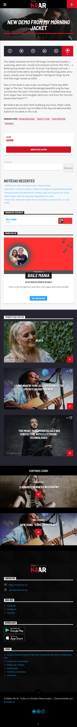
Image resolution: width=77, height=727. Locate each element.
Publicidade (12, 668)
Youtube (11, 612)
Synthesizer (58, 119)
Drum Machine (26, 119)
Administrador (12, 358)
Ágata (39, 340)
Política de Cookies (15, 665)
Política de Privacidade (17, 661)
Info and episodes (38, 298)
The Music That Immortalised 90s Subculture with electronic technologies (39, 434)
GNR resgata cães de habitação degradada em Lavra (29, 196)
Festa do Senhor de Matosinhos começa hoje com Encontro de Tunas (37, 192)
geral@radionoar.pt (18, 590)
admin (9, 140)
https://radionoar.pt (18, 585)
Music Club (43, 119)
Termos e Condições (16, 671)
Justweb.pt (9, 701)
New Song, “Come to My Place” (39, 525)
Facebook (11, 605)
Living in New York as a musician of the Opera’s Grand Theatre (39, 387)
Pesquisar (8, 162)
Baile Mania (11, 219)
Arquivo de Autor (38, 149)
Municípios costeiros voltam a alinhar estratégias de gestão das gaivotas (39, 189)
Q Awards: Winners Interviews (39, 487)
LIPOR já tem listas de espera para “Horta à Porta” (28, 185)
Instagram (12, 609)
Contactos (11, 675)
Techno (9, 124)
